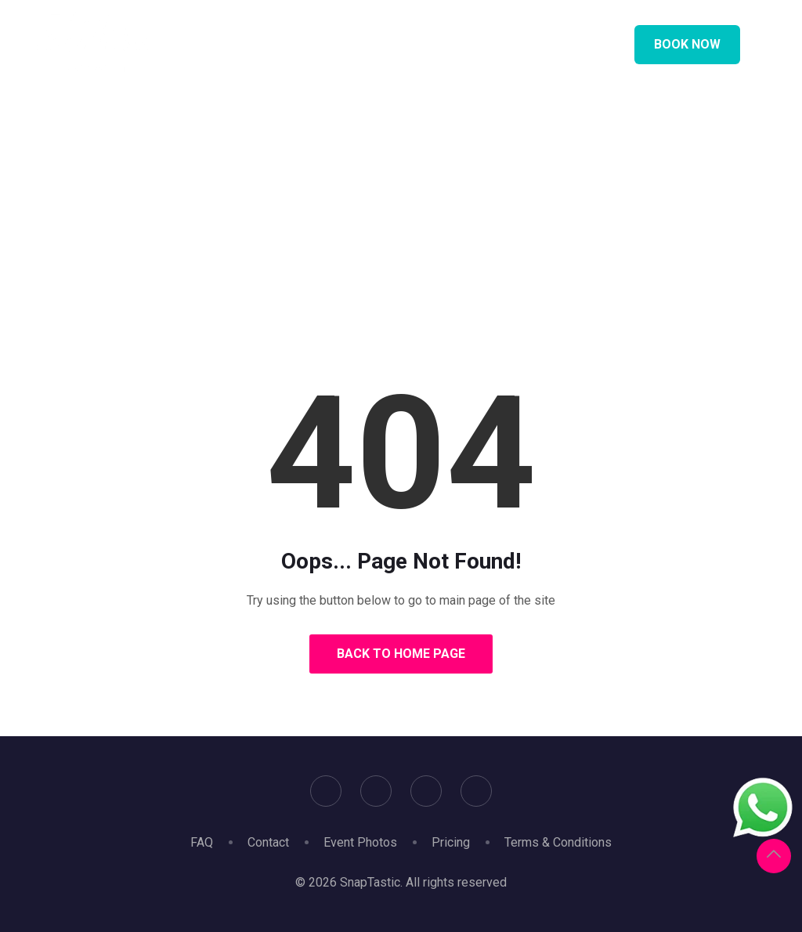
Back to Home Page (401, 653)
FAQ (201, 842)
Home (348, 238)
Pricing (451, 842)
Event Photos (360, 842)
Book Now (687, 44)
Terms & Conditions (558, 842)
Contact (268, 842)
